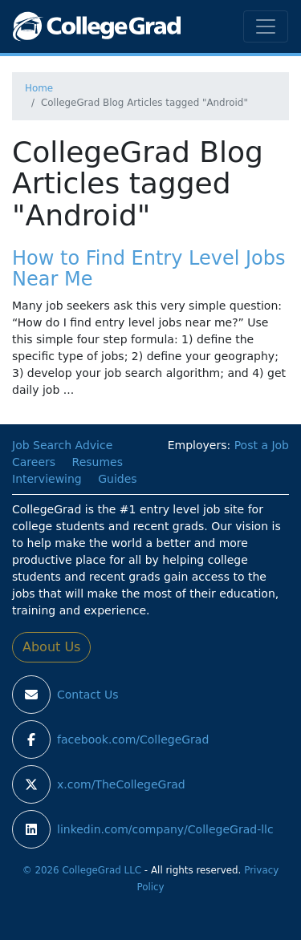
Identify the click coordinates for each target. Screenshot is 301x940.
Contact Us (87, 694)
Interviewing (47, 478)
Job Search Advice (62, 445)
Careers (33, 462)
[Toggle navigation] (265, 26)
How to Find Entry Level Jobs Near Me (148, 268)
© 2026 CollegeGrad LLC (81, 870)
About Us (51, 646)
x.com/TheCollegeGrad (121, 784)
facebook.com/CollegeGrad (133, 739)
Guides (117, 478)
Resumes (97, 462)
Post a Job (261, 445)
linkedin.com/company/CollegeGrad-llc (165, 829)
